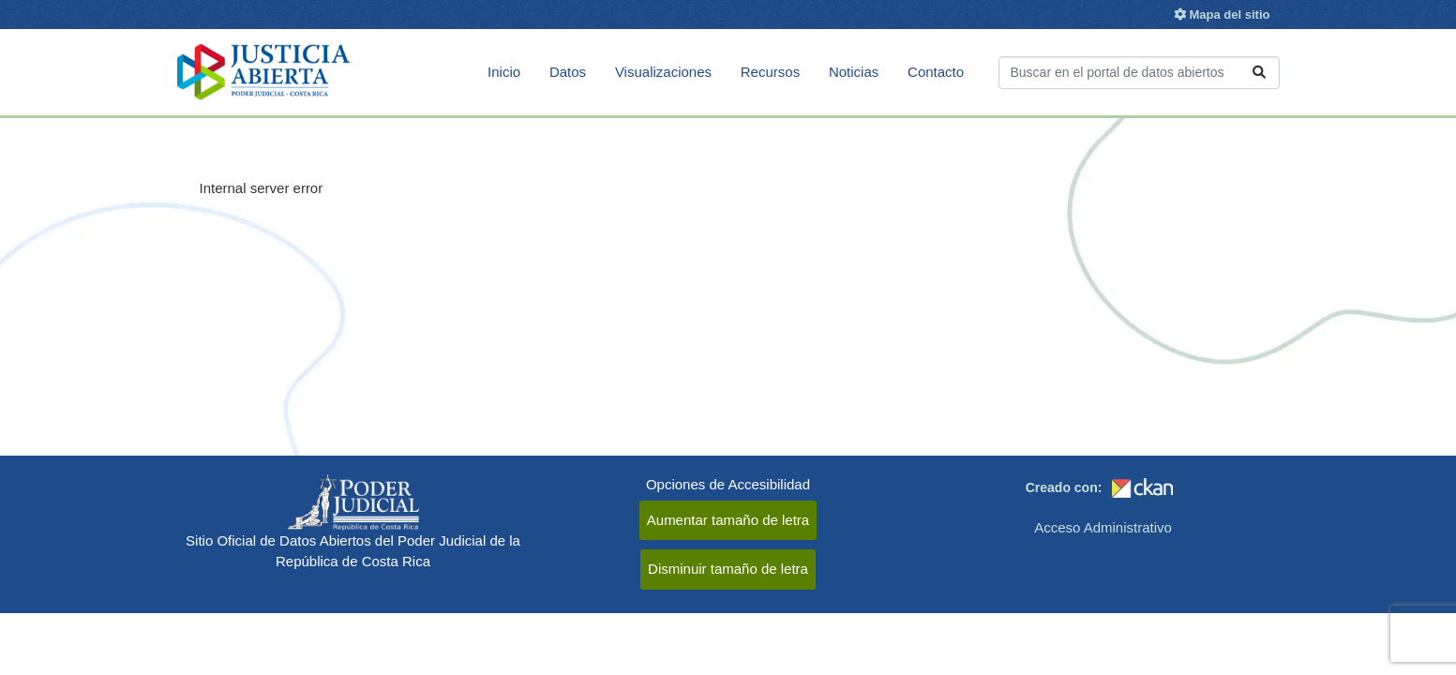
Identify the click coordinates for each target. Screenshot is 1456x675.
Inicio (504, 72)
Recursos (770, 72)
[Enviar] (1259, 72)
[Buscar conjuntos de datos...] (1139, 72)
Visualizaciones (663, 72)
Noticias (853, 72)
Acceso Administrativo (1103, 527)
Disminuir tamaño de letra (728, 569)
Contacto (936, 72)
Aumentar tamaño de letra (728, 520)
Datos (567, 72)
